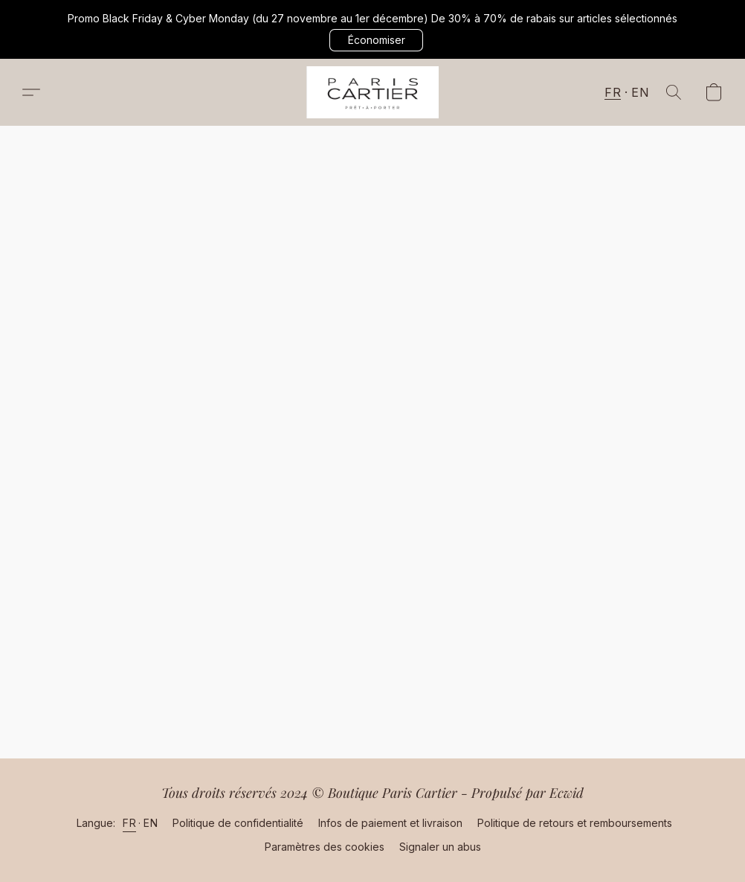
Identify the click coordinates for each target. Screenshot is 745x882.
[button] (376, 40)
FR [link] (129, 823)
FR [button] (612, 92)
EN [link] (150, 823)
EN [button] (639, 92)
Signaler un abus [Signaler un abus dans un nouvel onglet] (440, 846)
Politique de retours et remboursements (574, 823)
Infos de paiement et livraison (390, 823)
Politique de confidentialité (237, 823)
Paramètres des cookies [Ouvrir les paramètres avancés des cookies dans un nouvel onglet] (324, 846)
